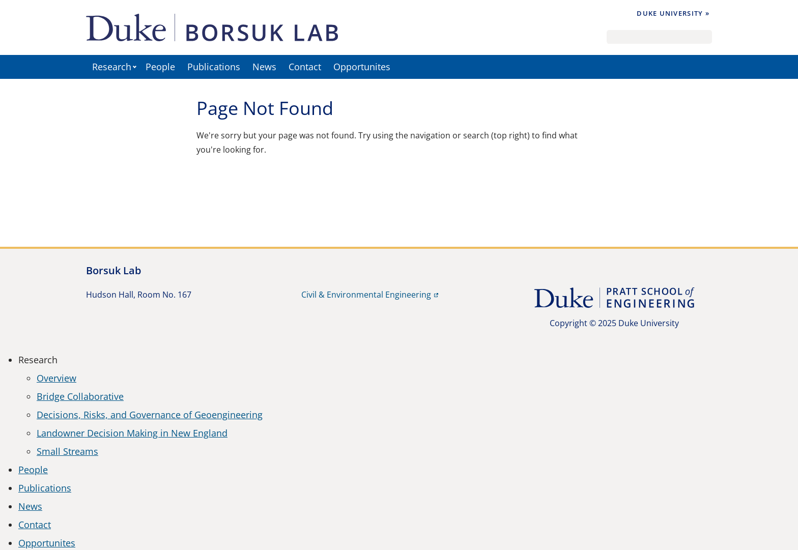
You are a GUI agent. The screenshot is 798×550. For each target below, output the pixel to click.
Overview (56, 378)
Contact (305, 67)
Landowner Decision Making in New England (132, 433)
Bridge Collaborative (80, 396)
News (264, 67)
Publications (213, 67)
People (160, 67)
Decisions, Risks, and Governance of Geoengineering (150, 415)
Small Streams (67, 451)
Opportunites (361, 67)
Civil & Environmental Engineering (366, 294)
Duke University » (673, 13)
